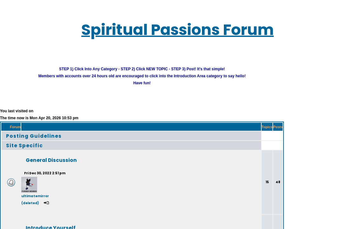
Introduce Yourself (39, 224)
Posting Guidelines (27, 132)
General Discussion (40, 156)
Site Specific (19, 141)
